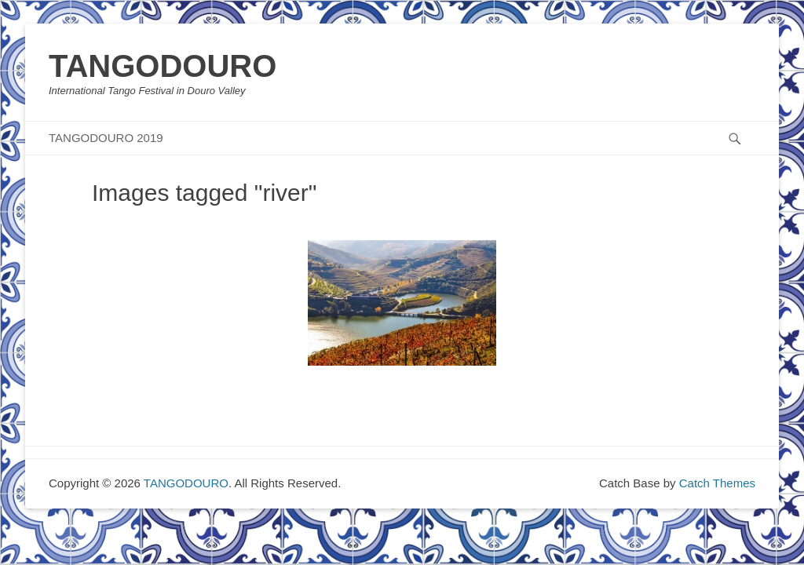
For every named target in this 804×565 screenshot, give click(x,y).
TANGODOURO (162, 66)
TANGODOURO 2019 (106, 137)
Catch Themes (717, 483)
